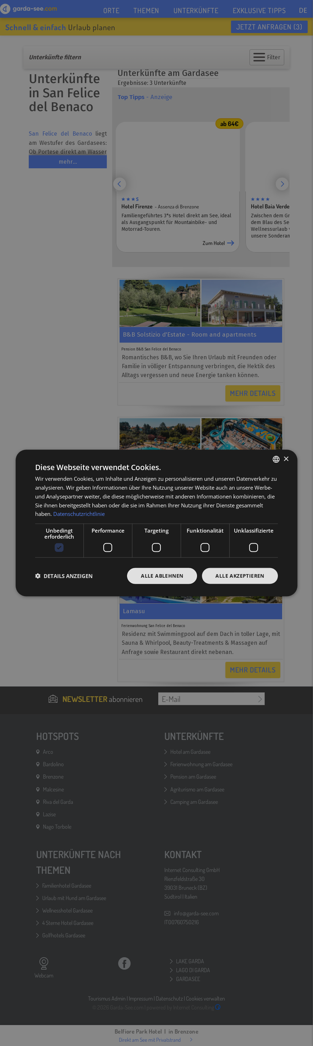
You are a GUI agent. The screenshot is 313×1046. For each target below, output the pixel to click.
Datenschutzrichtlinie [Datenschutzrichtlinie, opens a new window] (79, 513)
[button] (64, 576)
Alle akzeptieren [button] (239, 575)
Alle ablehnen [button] (162, 575)
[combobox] (276, 459)
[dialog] (156, 523)
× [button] (286, 459)
